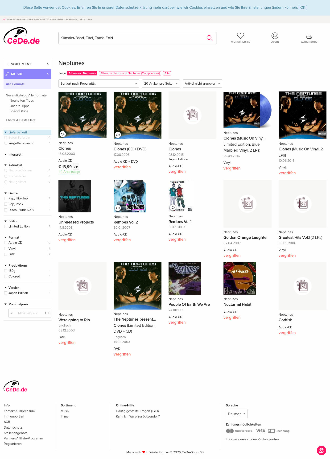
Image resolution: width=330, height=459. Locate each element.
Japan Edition (18, 293)
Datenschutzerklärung (134, 7)
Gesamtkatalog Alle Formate (26, 95)
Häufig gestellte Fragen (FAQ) (137, 411)
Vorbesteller (17, 176)
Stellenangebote (16, 433)
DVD (11, 254)
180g (12, 271)
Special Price (19, 111)
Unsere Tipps (19, 106)
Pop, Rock (15, 204)
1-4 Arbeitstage (69, 172)
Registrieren (13, 444)
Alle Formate (15, 84)
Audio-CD (15, 243)
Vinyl (12, 249)
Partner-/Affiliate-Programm (23, 438)
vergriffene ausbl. (21, 143)
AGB (7, 422)
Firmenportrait (14, 416)
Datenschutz (13, 428)
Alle (167, 73)
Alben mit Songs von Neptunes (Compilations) (130, 73)
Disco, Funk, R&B (21, 210)
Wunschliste (240, 37)
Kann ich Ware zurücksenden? (138, 416)
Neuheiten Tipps (22, 101)
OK (302, 7)
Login (275, 37)
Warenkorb (309, 37)
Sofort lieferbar (19, 138)
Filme (65, 416)
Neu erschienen (20, 170)
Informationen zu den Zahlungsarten (252, 439)
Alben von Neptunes (82, 73)
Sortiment (21, 64)
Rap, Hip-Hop (18, 198)
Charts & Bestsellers (21, 120)
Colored (14, 276)
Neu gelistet (17, 182)
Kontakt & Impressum (19, 411)
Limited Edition (19, 226)
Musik (16, 74)
